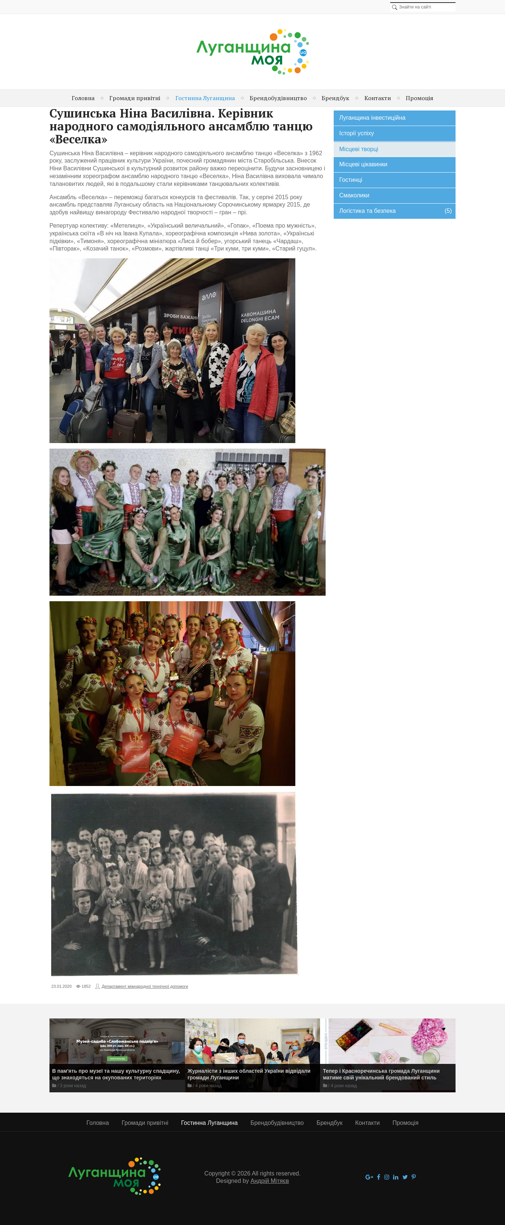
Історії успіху (356, 133)
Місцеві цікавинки (363, 164)
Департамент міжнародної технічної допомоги (145, 986)
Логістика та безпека (395, 211)
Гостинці (350, 180)
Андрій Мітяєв (270, 1181)
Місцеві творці (358, 149)
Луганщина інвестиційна (372, 118)
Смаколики (354, 195)
